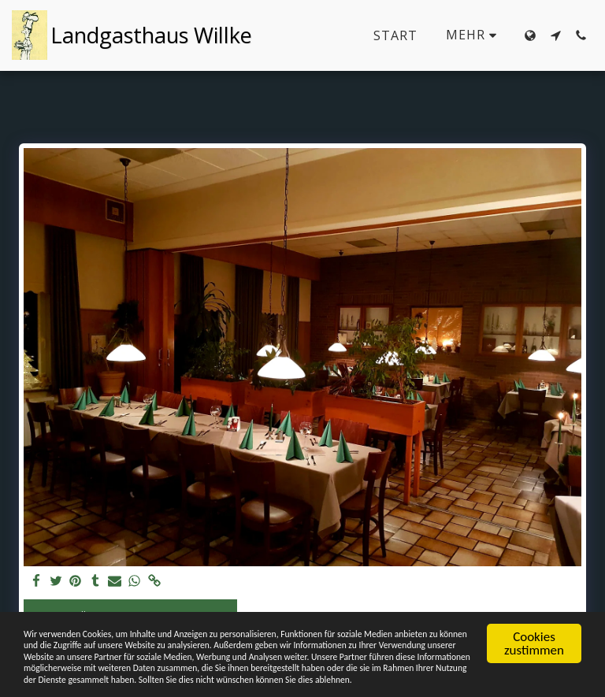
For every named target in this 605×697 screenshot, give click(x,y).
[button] (555, 35)
